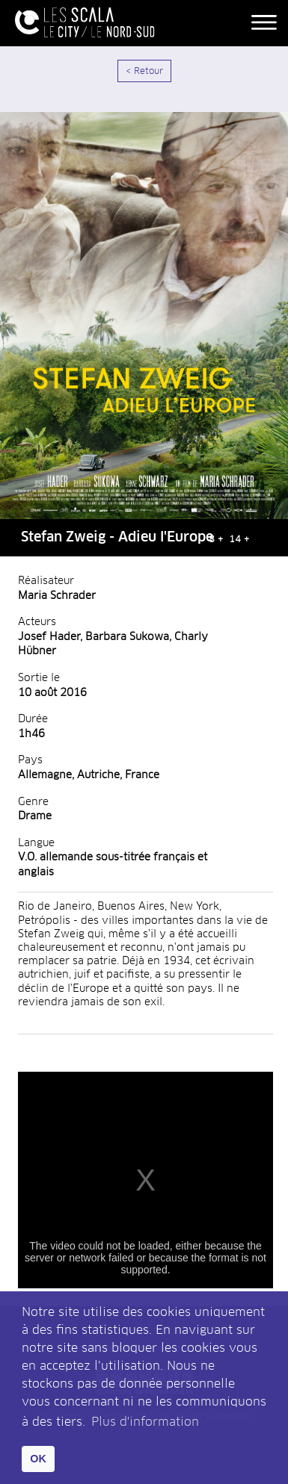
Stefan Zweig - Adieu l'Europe (117, 537)
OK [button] (38, 1459)
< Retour (144, 71)
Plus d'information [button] (145, 1422)
